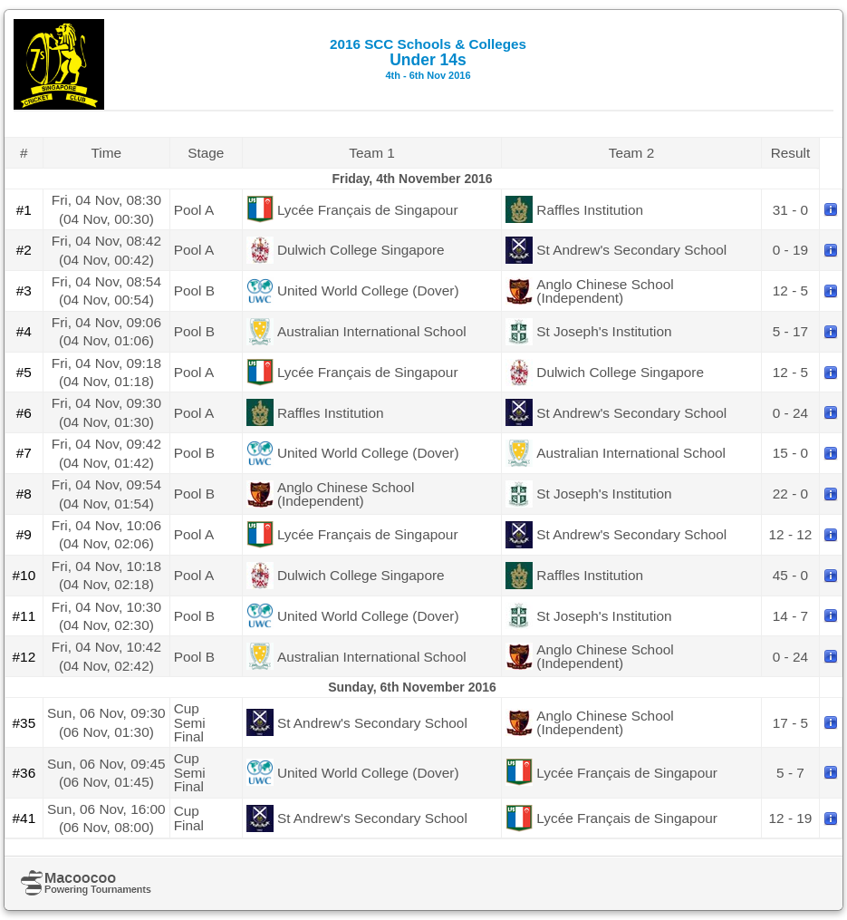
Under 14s (428, 58)
